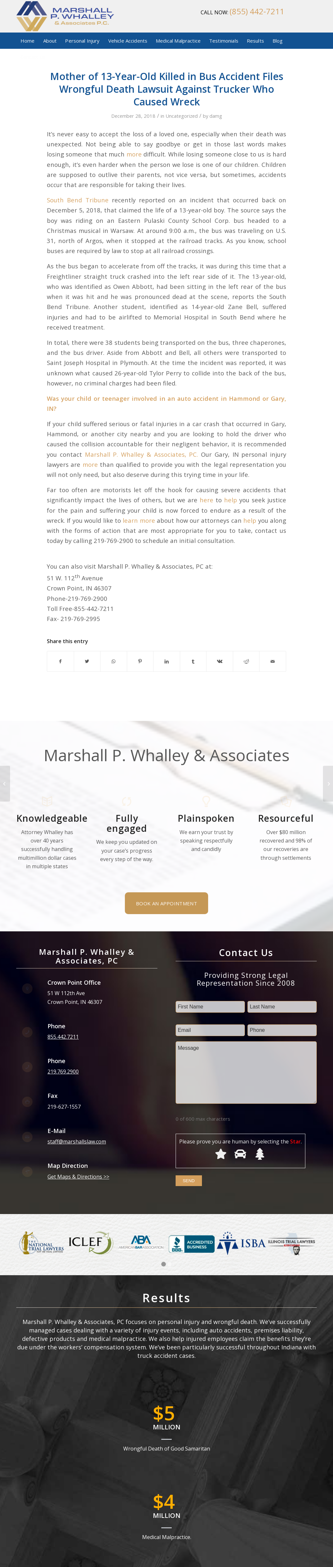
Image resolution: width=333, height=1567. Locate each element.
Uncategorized (182, 116)
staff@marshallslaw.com (76, 1141)
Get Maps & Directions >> (78, 1176)
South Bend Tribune (78, 200)
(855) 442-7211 (257, 11)
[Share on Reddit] (246, 661)
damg (215, 116)
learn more (139, 520)
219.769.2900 (63, 1071)
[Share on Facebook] (60, 661)
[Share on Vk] (219, 661)
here (206, 500)
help (230, 500)
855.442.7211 (63, 1036)
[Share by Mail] (273, 661)
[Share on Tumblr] (193, 661)
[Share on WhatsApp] (113, 661)
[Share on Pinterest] (140, 661)
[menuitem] (27, 41)
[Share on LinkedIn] (166, 661)
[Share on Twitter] (87, 661)
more (134, 154)
